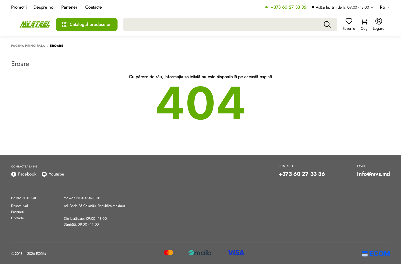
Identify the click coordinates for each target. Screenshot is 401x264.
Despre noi (43, 7)
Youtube (53, 174)
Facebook (23, 174)
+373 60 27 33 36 (288, 7)
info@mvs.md (373, 174)
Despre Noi (19, 206)
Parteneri (69, 7)
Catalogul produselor (86, 24)
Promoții (18, 7)
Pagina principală (28, 45)
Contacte (93, 7)
